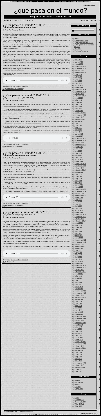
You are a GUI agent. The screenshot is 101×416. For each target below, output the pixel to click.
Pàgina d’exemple (81, 51)
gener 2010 (79, 314)
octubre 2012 (79, 244)
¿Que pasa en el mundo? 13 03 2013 (27, 153)
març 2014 (78, 208)
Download (25, 86)
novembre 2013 (80, 217)
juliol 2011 (78, 276)
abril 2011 (78, 282)
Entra (77, 398)
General (21, 30)
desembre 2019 (80, 66)
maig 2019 (78, 79)
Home (77, 38)
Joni (95, 413)
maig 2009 (78, 331)
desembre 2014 (80, 189)
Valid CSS (78, 406)
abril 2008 (78, 359)
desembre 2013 (80, 215)
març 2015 (78, 183)
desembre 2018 (80, 89)
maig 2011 (78, 280)
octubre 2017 (79, 117)
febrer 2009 (79, 337)
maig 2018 (78, 104)
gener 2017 (79, 136)
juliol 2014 (78, 200)
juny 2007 (78, 369)
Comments (80, 402)
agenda (77, 380)
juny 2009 (78, 329)
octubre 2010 (79, 295)
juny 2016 (78, 151)
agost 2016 (79, 147)
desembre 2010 (80, 291)
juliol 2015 (78, 174)
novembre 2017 (80, 115)
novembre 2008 (80, 344)
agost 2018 (79, 98)
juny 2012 (78, 253)
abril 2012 (78, 257)
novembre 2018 (80, 92)
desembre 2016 (80, 138)
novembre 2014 (80, 191)
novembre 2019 (80, 68)
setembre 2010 (80, 297)
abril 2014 (78, 206)
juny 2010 (78, 304)
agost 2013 (79, 223)
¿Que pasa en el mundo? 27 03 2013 (27, 25)
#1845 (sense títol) (81, 41)
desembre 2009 (80, 316)
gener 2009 (79, 340)
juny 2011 (78, 278)
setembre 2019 (80, 73)
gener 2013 (79, 238)
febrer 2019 (79, 85)
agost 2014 (79, 198)
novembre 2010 (80, 293)
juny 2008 (78, 354)
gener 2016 (79, 162)
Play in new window (14, 86)
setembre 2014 (80, 195)
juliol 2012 (78, 251)
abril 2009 (78, 333)
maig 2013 (78, 229)
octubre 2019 (79, 70)
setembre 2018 (80, 96)
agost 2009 (79, 325)
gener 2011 (79, 289)
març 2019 (78, 83)
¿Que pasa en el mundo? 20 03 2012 (27, 95)
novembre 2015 (80, 166)
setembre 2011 (80, 272)
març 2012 (78, 259)
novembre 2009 (80, 318)
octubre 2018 (79, 94)
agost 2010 (79, 299)
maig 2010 (78, 306)
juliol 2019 (78, 75)
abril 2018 (78, 106)
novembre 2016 (80, 140)
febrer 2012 (79, 261)
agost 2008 (79, 350)
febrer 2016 (79, 159)
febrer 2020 (79, 62)
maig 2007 (78, 371)
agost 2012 (79, 248)
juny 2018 (78, 102)
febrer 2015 (79, 185)
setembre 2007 (80, 367)
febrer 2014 (79, 210)
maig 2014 (78, 204)
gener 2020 (79, 64)
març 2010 (78, 310)
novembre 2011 (80, 268)
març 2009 (78, 335)
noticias (77, 387)
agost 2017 (79, 121)
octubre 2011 (79, 270)
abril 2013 (78, 232)
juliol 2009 (78, 327)
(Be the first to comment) (14, 89)
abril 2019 (78, 81)
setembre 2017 (80, 119)
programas (79, 389)
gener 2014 (79, 212)
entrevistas (79, 382)
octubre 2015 (79, 168)
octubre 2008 (79, 346)
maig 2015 (78, 179)
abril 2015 (78, 181)
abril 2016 (78, 155)
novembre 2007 (80, 363)
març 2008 (78, 361)
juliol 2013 (78, 225)
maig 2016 (78, 153)
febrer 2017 (79, 134)
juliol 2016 (78, 149)
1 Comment (9, 262)
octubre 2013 (79, 219)
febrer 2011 (79, 287)
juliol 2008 (78, 352)
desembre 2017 (80, 113)
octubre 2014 (79, 193)
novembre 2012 (80, 242)
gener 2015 (79, 187)
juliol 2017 (78, 123)
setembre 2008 (80, 348)
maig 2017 (78, 128)
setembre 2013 (80, 221)
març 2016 (78, 157)
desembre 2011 (80, 265)
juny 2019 (78, 77)
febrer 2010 (79, 312)
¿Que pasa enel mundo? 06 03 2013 (26, 212)
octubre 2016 (79, 142)
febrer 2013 (79, 236)
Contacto (78, 49)
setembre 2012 (80, 246)
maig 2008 (78, 357)
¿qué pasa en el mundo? (50, 10)
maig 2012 (78, 255)
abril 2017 (78, 130)
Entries (79, 400)
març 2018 (78, 109)
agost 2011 (79, 274)
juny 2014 (78, 202)
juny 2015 (78, 176)
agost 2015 (79, 172)
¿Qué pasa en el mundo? (84, 43)
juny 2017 (78, 126)
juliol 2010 (78, 301)
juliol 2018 (78, 100)
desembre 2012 (80, 240)
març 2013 (78, 234)
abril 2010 (78, 308)
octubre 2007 (79, 365)
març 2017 (78, 132)
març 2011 (78, 285)
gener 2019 (79, 87)
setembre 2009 (80, 323)
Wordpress (30, 411)
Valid (79, 404)
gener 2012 (79, 263)
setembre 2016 (80, 145)
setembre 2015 (80, 170)
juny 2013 (78, 227)
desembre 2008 (80, 342)
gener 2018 (79, 111)
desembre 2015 (80, 164)
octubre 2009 (79, 321)
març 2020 (78, 60)
